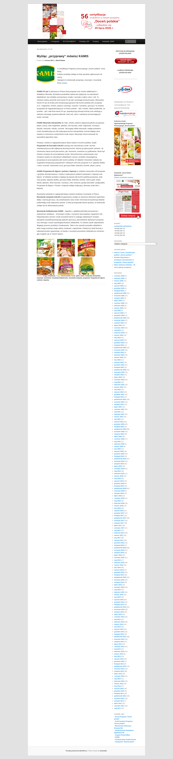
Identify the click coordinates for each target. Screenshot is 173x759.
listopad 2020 (119, 427)
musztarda (47, 278)
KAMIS (64, 83)
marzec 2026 (118, 281)
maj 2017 (117, 530)
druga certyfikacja (49, 276)
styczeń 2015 (119, 600)
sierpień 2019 (119, 464)
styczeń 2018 (119, 510)
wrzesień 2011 (119, 698)
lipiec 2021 (118, 407)
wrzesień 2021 (119, 402)
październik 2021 (120, 399)
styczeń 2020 (119, 451)
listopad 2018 (119, 486)
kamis (83, 276)
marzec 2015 (118, 594)
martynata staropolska (92, 276)
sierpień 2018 (119, 493)
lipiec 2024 (118, 325)
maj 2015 (117, 590)
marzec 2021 (118, 417)
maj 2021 (117, 412)
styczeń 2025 (119, 313)
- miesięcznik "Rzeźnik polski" (124, 742)
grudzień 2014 (119, 602)
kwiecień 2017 (119, 533)
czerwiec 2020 (119, 439)
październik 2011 (120, 696)
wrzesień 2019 (119, 461)
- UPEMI (116, 737)
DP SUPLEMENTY (69, 41)
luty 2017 (117, 538)
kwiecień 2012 (119, 681)
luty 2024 (117, 338)
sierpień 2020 (119, 434)
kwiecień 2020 (119, 444)
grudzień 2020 (119, 424)
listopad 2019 (119, 456)
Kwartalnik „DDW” (108, 41)
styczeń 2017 (119, 540)
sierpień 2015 (119, 582)
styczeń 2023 (119, 362)
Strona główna (42, 41)
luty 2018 (117, 508)
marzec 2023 (118, 357)
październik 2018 (120, 488)
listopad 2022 (119, 367)
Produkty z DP (84, 41)
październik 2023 (120, 347)
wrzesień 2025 (119, 296)
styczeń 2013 (119, 659)
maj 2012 (117, 679)
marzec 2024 (118, 335)
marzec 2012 (118, 683)
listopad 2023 (119, 345)
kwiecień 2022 (119, 385)
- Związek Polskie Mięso (122, 735)
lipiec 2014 (118, 614)
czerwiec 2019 (119, 469)
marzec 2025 (118, 308)
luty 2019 (117, 478)
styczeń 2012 (119, 688)
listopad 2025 (119, 291)
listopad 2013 (119, 634)
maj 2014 (117, 619)
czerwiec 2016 (119, 557)
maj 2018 (117, 501)
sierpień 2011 (119, 701)
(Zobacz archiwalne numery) (123, 177)
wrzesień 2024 (119, 320)
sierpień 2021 (119, 404)
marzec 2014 (118, 624)
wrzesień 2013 (119, 639)
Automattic (103, 751)
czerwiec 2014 (119, 617)
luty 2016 (117, 567)
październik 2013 (120, 636)
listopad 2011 (119, 693)
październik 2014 (120, 607)
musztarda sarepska (75, 278)
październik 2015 (120, 577)
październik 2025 (120, 293)
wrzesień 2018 (119, 491)
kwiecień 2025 (119, 305)
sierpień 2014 (119, 612)
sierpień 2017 (119, 523)
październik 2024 (120, 318)
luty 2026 (117, 283)
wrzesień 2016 (119, 550)
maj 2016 (117, 560)
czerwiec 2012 (119, 676)
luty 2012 (117, 686)
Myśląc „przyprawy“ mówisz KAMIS (62, 56)
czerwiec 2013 (119, 646)
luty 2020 (117, 449)
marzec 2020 (118, 446)
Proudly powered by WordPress (76, 751)
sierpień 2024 (119, 323)
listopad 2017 (119, 515)
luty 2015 (117, 597)
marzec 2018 (118, 506)
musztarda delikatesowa (60, 278)
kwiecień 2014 (119, 622)
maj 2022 (117, 382)
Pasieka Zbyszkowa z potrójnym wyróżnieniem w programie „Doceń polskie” (124, 260)
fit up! (73, 276)
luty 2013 (117, 656)
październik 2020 (120, 429)
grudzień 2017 (119, 513)
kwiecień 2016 (119, 562)
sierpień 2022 (119, 375)
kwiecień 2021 (119, 414)
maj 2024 (117, 330)
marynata (40, 278)
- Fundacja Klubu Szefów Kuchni (125, 739)
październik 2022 (120, 370)
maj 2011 (117, 708)
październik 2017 (120, 518)
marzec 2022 (118, 387)
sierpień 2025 (119, 298)
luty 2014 (117, 627)
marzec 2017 (118, 535)
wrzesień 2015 (119, 580)
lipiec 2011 (118, 703)
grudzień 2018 (119, 483)
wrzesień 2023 (119, 350)
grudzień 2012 (119, 661)
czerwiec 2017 (119, 528)
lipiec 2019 (118, 466)
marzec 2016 (118, 565)
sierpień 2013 (119, 642)
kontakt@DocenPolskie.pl (122, 226)
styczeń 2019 (119, 481)
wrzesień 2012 (119, 669)
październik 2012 (120, 666)
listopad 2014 (119, 604)
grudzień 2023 (119, 343)
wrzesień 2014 (119, 609)
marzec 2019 (118, 476)
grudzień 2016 (119, 543)
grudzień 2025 (119, 288)
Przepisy (96, 41)
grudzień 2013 (119, 632)
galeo (78, 276)
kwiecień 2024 (119, 333)
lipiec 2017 (118, 525)
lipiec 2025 (118, 300)
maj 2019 (117, 471)
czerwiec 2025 (119, 303)
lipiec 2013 (118, 644)
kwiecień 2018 (119, 503)
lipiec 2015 (118, 585)
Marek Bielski (60, 60)
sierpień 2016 (119, 552)
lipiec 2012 (118, 674)
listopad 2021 (119, 397)
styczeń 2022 (119, 392)
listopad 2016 (119, 545)
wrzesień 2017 (119, 520)
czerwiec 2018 (119, 498)
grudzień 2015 (119, 572)
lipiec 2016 (118, 555)
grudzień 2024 (119, 315)
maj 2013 (117, 649)
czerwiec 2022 (119, 379)
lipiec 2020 (118, 436)
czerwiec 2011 (119, 706)
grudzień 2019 (119, 454)
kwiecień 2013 (119, 651)
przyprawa (86, 278)
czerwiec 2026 (119, 276)
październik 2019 (120, 459)
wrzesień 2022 (119, 372)
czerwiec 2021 (119, 409)
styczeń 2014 (119, 629)
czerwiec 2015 (119, 587)
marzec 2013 (118, 654)
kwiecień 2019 (119, 473)
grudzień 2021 (119, 394)
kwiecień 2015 (119, 592)
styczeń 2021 (119, 422)
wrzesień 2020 (119, 431)
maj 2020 (117, 441)
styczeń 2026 (119, 286)
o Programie (55, 41)
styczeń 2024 (119, 340)
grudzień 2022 (119, 365)
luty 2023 (117, 360)
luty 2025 (117, 310)
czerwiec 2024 (119, 328)
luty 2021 (117, 419)
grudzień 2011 (119, 691)
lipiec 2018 (118, 496)
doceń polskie (66, 276)
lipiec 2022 (118, 377)
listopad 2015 (119, 575)
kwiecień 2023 (119, 355)
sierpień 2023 (119, 352)
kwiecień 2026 (119, 278)
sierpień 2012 (119, 671)
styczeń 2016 (119, 570)
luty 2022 (117, 389)
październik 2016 (120, 548)
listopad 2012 (119, 664)
